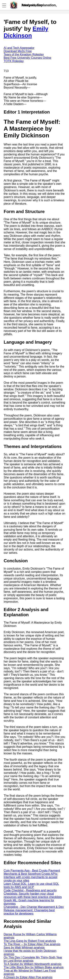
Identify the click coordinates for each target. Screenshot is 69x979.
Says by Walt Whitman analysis (24, 947)
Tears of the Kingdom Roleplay (24, 54)
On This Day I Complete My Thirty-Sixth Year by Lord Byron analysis (33, 959)
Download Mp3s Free (18, 51)
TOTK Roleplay (14, 61)
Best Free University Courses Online (27, 57)
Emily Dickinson (26, 32)
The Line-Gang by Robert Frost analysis (30, 940)
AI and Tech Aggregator (19, 47)
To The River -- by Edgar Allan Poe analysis (32, 944)
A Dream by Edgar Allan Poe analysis (28, 977)
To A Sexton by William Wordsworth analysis (32, 964)
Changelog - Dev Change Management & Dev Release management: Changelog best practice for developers (34, 910)
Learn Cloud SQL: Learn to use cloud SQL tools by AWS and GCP (31, 885)
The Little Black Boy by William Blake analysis (33, 967)
